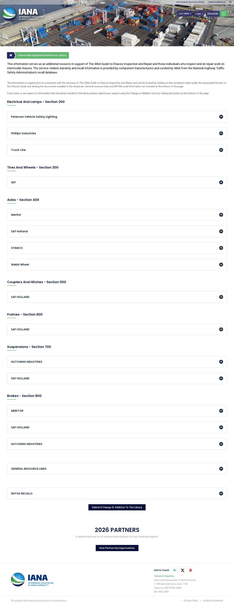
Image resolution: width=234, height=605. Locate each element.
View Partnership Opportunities (117, 548)
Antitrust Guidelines (213, 600)
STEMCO (17, 248)
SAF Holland (19, 231)
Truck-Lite (18, 150)
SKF (13, 182)
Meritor (16, 215)
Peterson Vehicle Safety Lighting (34, 117)
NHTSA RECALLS (21, 493)
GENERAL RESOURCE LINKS (28, 469)
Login (198, 13)
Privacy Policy (191, 600)
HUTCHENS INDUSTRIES (26, 362)
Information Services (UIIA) (190, 2)
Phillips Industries (23, 133)
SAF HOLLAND (20, 297)
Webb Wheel (20, 265)
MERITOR (17, 411)
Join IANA (184, 13)
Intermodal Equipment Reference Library (42, 55)
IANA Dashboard (217, 2)
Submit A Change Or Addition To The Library (117, 507)
